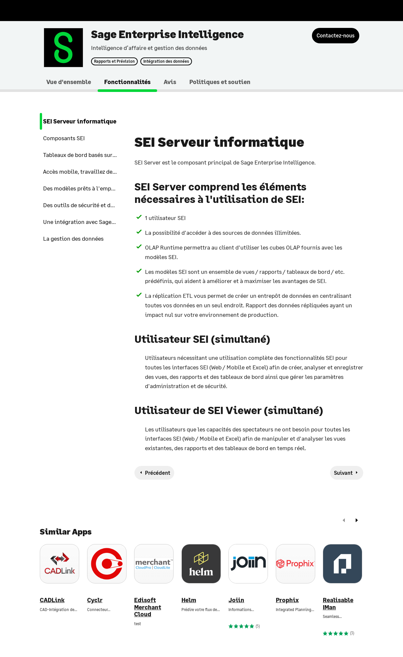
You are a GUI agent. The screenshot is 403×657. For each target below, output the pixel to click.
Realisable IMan (338, 604)
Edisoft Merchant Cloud (147, 607)
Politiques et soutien (219, 81)
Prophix (287, 600)
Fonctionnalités (127, 81)
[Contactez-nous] (335, 35)
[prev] (343, 520)
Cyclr (95, 600)
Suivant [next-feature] (343, 473)
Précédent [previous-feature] (157, 473)
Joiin (236, 600)
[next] (356, 520)
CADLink (52, 600)
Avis (170, 81)
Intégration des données (166, 61)
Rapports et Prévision (114, 61)
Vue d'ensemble (68, 81)
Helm (188, 600)
